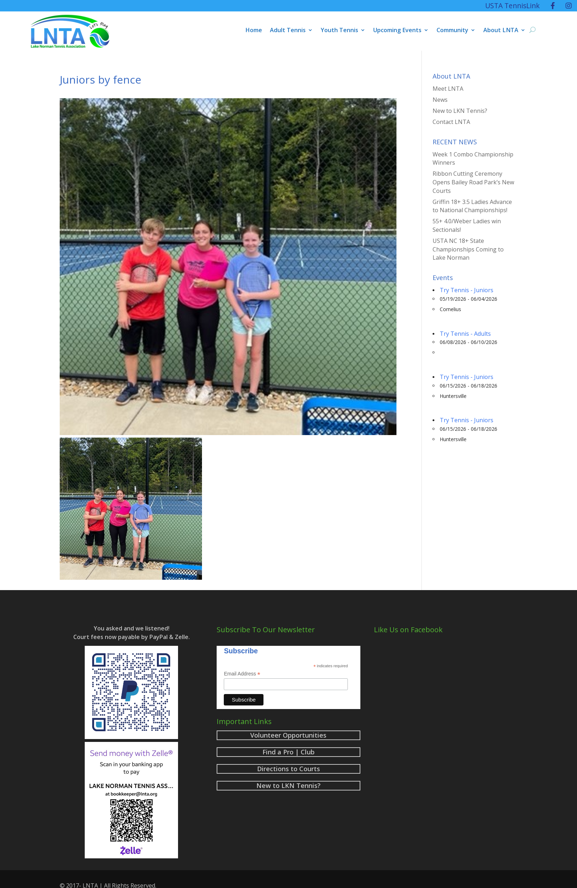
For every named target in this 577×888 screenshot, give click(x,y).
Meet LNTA (448, 89)
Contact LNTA (451, 122)
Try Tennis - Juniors (466, 290)
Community (452, 31)
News (440, 100)
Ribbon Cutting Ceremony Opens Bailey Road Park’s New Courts (473, 182)
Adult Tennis (288, 31)
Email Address (242, 673)
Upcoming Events (397, 31)
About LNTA (500, 31)
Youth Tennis (339, 31)
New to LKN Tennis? (460, 111)
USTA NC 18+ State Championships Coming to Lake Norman (468, 249)
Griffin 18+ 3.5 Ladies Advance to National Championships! (472, 206)
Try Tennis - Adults (465, 334)
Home (253, 31)
